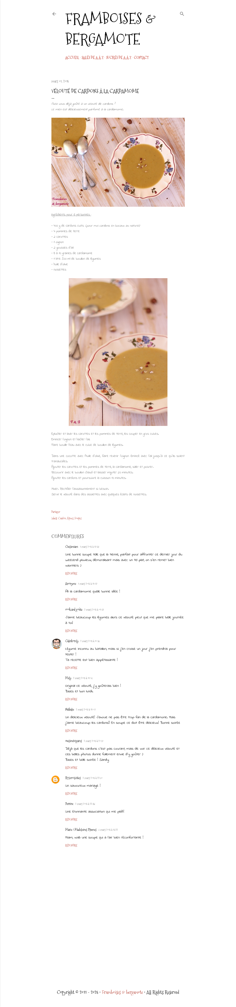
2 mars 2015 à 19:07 (86, 709)
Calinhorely (72, 641)
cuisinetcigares (73, 741)
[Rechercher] (182, 13)
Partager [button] (55, 512)
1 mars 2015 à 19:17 (87, 584)
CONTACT (141, 57)
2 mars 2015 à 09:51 (94, 610)
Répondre (71, 574)
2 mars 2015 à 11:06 (83, 678)
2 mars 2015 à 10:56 (90, 641)
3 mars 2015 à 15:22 (108, 830)
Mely (68, 678)
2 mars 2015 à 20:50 (94, 741)
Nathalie (69, 709)
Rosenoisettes (73, 778)
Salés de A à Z (93, 57)
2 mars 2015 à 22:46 (85, 804)
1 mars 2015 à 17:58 (89, 547)
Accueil (72, 57)
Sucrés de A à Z (118, 57)
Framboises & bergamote (110, 28)
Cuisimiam (71, 546)
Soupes (78, 518)
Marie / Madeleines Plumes (81, 829)
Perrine (69, 803)
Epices (70, 518)
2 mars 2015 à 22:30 (93, 778)
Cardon (62, 518)
